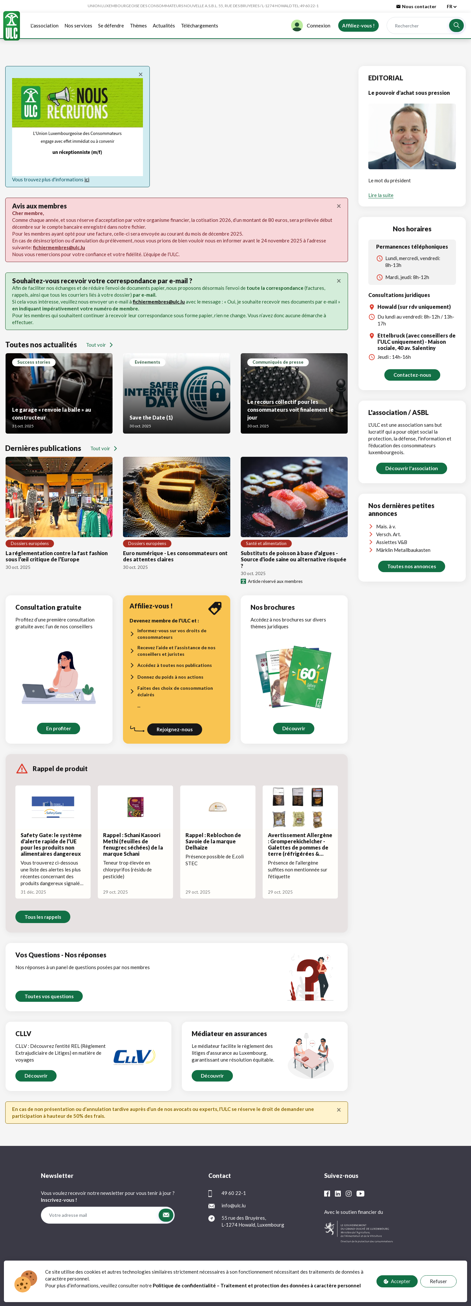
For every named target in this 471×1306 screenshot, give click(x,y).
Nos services (78, 25)
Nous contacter (416, 6)
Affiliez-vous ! (358, 25)
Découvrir (293, 728)
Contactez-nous (412, 375)
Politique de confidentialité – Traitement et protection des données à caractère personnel (257, 1285)
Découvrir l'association (411, 468)
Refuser (438, 1281)
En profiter (58, 728)
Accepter (397, 1281)
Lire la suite (380, 195)
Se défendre (111, 25)
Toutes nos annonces (411, 566)
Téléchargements (199, 25)
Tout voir (99, 345)
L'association (44, 25)
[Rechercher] (417, 26)
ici (86, 179)
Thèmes (138, 25)
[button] (456, 25)
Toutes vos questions (49, 996)
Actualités (164, 25)
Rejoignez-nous (175, 729)
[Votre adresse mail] (99, 1215)
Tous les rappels (43, 917)
